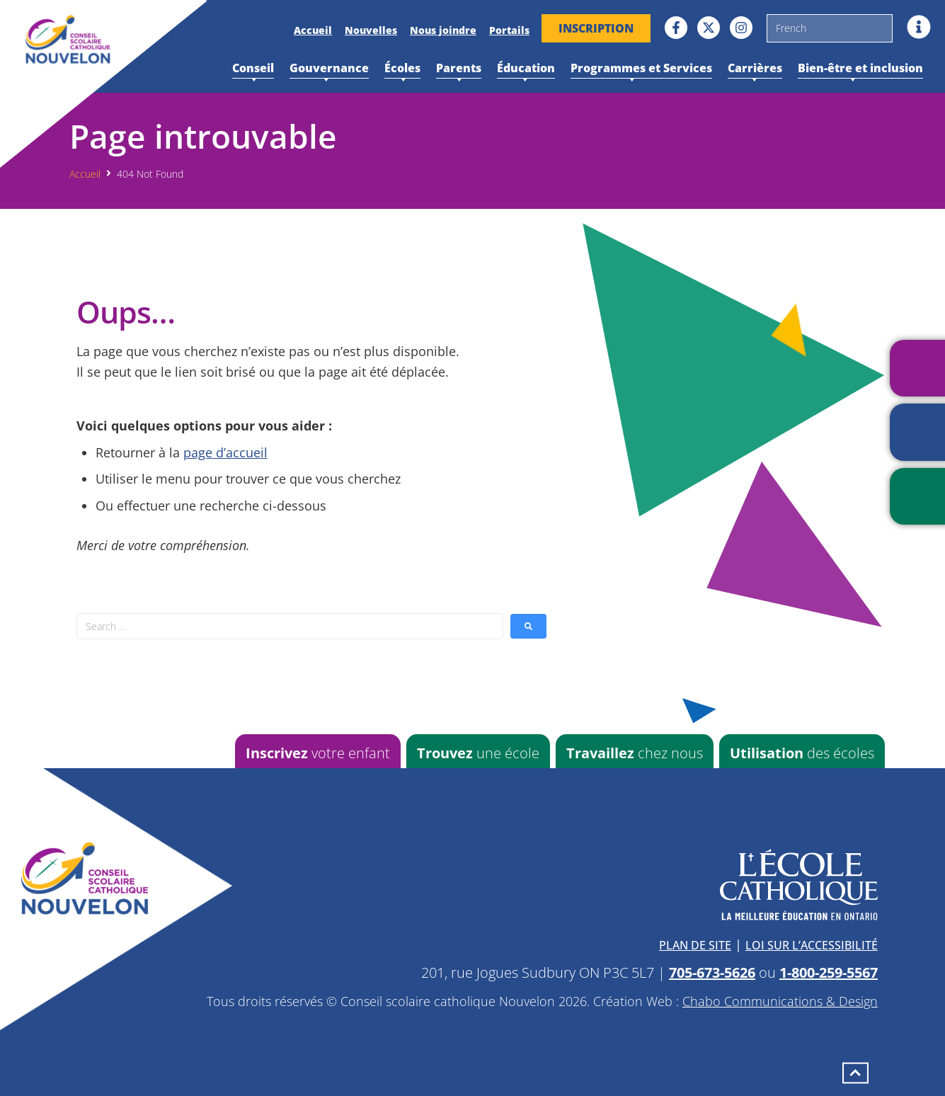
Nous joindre (443, 30)
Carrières (755, 69)
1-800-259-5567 (828, 972)
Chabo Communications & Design (780, 1001)
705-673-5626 (712, 972)
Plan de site (695, 945)
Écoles (402, 69)
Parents (458, 69)
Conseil (253, 69)
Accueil (313, 30)
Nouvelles (371, 30)
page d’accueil (225, 452)
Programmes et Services (641, 69)
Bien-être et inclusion (860, 69)
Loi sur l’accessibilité (811, 945)
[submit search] (528, 626)
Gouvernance (329, 69)
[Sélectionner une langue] (830, 28)
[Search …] (289, 626)
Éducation (526, 69)
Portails (509, 30)
